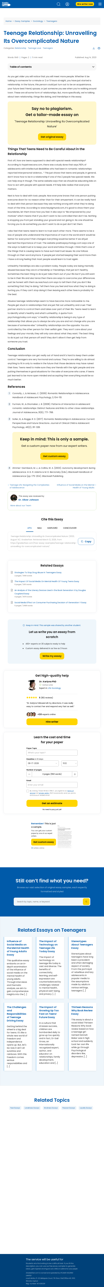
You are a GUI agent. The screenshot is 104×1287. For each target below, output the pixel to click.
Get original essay (52, 137)
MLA (39, 528)
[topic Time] (69, 763)
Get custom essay (54, 456)
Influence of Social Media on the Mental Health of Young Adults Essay (18, 948)
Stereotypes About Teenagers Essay (82, 945)
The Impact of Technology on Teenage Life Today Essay (48, 946)
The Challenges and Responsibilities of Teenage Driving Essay (16, 1013)
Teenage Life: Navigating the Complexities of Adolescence (29, 486)
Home (9, 21)
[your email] (52, 785)
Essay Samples (22, 21)
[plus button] (74, 774)
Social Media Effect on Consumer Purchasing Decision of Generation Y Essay (50, 602)
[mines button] (29, 774)
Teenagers (51, 21)
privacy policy (44, 793)
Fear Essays (15, 1108)
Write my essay (52, 656)
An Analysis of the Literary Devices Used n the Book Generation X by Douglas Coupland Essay (50, 592)
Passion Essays (68, 1108)
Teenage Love (34, 48)
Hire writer (52, 721)
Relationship (20, 48)
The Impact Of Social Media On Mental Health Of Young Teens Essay (47, 581)
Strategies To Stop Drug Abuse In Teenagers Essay (38, 572)
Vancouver (69, 528)
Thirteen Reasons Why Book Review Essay (82, 1010)
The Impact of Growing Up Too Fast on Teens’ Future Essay (49, 1012)
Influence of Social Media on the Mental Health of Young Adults (75, 486)
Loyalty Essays (86, 1108)
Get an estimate (52, 803)
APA (29, 528)
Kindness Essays (51, 1108)
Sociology (38, 21)
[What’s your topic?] (52, 753)
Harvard (52, 528)
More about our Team (20, 505)
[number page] (52, 774)
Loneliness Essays (32, 1108)
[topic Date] (42, 763)
